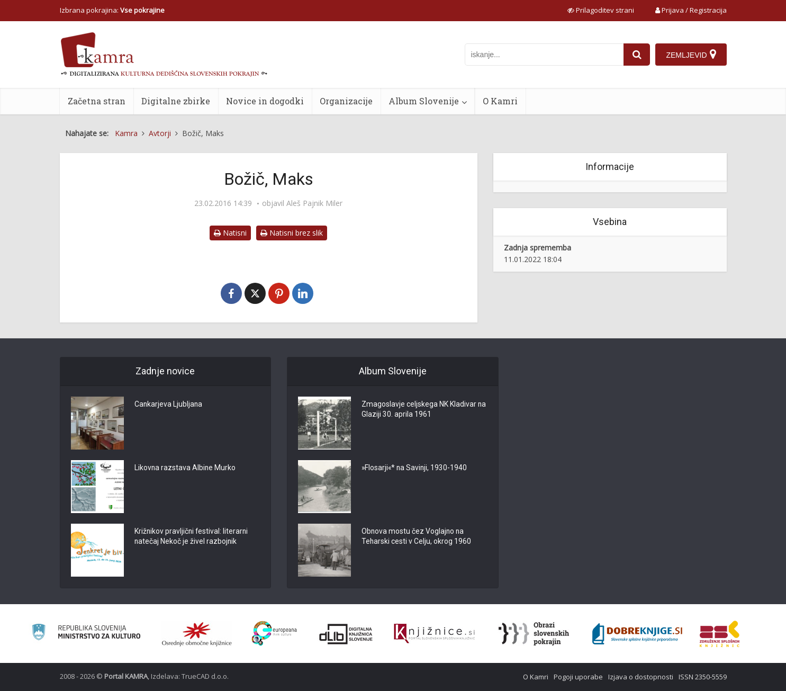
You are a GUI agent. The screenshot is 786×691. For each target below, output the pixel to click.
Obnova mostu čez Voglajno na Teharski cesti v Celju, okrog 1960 (417, 536)
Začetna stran (96, 100)
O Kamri (500, 100)
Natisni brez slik (291, 233)
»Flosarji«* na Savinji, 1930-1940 (415, 468)
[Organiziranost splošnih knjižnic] (196, 634)
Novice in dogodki (265, 100)
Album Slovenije (424, 100)
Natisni (230, 233)
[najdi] (637, 54)
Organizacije (346, 100)
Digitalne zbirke (175, 100)
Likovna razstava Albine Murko (185, 468)
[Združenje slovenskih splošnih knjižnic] (434, 633)
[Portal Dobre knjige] (637, 633)
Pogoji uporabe (578, 676)
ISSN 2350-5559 (703, 676)
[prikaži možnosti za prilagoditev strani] (600, 10)
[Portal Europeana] (274, 633)
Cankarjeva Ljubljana (168, 404)
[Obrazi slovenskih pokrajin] (533, 634)
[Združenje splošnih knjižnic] (719, 634)
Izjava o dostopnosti (640, 676)
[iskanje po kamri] (544, 54)
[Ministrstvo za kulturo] (86, 633)
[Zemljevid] (690, 54)
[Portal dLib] (346, 634)
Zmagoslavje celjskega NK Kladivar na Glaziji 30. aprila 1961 (419, 409)
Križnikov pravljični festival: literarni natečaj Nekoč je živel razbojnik (192, 536)
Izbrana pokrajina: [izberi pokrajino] (112, 10)
